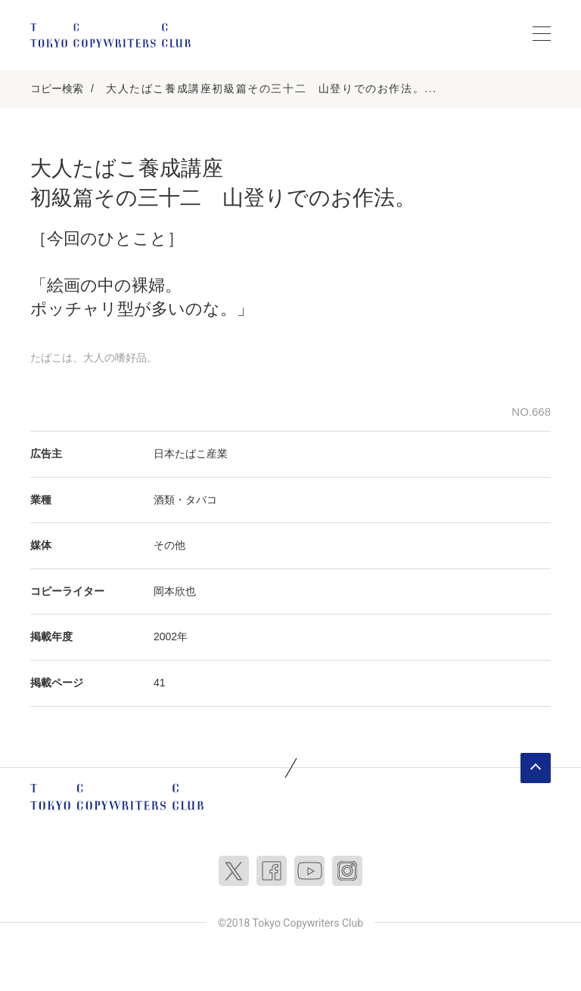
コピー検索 (56, 88)
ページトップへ (535, 768)
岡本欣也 (175, 591)
